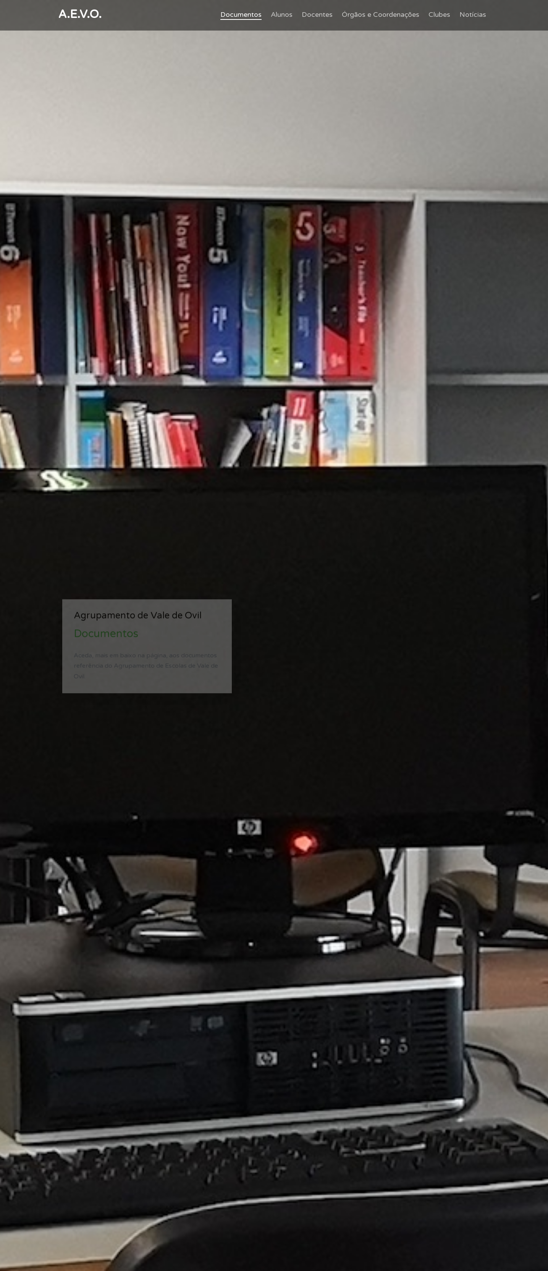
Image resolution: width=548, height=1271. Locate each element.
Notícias (472, 14)
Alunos (282, 14)
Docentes (317, 14)
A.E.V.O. (80, 14)
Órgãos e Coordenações (380, 14)
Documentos (241, 14)
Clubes (439, 14)
